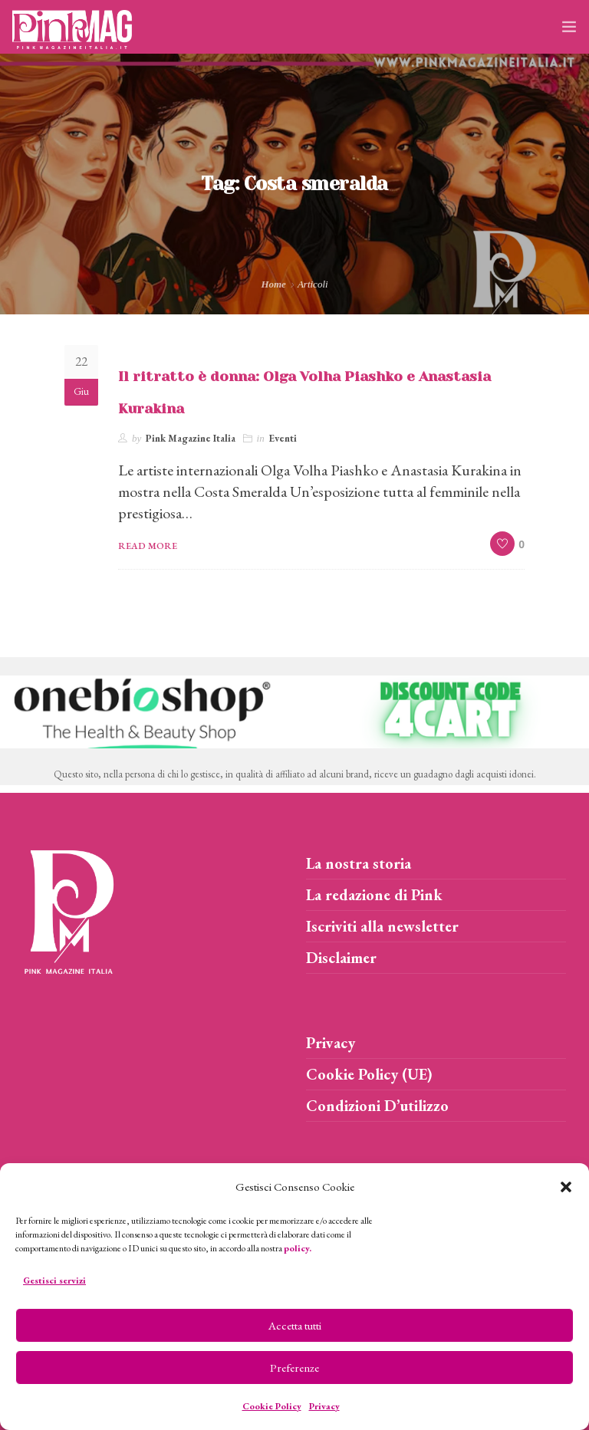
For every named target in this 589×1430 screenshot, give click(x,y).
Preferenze (294, 1367)
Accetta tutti (294, 1325)
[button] (566, 1187)
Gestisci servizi (54, 1280)
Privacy (324, 1406)
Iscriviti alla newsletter (382, 926)
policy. (297, 1248)
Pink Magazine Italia (190, 438)
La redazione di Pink (374, 895)
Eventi (283, 438)
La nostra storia (358, 863)
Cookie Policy (271, 1406)
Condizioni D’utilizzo (377, 1106)
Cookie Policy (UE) (369, 1074)
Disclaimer (341, 958)
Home (273, 284)
